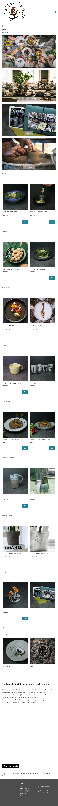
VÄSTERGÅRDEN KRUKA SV (12, 553)
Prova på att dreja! (24, 791)
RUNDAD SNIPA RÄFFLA (37, 496)
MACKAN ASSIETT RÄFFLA (11, 269)
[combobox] (5, 32)
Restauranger (23, 793)
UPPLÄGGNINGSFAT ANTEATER (13, 439)
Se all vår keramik (11, 766)
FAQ (21, 798)
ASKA (31, 666)
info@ (3, 774)
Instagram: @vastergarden (44, 790)
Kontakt (22, 795)
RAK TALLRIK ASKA (9, 325)
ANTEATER (6, 666)
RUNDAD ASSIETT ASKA (37, 269)
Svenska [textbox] (4, 32)
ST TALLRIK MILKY (36, 325)
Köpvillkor (22, 786)
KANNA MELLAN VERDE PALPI (12, 496)
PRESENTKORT (35, 610)
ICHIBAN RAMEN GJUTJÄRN (39, 212)
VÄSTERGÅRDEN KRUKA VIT (39, 553)
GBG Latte (33, 383)
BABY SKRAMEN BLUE (10, 212)
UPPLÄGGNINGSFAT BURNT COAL (41, 439)
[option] (15, 204)
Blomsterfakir (6, 610)
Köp (25, 222)
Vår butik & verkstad (25, 788)
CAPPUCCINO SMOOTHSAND (12, 383)
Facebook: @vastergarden (44, 792)
